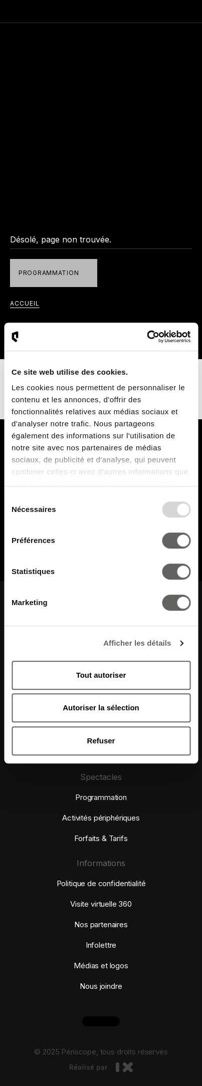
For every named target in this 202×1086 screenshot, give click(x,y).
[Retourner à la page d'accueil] (58, 11)
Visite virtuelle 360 (101, 904)
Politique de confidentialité (101, 883)
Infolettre (101, 945)
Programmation (101, 797)
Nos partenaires (101, 924)
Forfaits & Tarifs (100, 838)
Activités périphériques (101, 818)
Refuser (101, 740)
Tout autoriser (101, 675)
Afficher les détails (137, 643)
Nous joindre (101, 986)
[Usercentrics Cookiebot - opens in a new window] (146, 336)
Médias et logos (101, 965)
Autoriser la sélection (101, 707)
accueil (25, 303)
